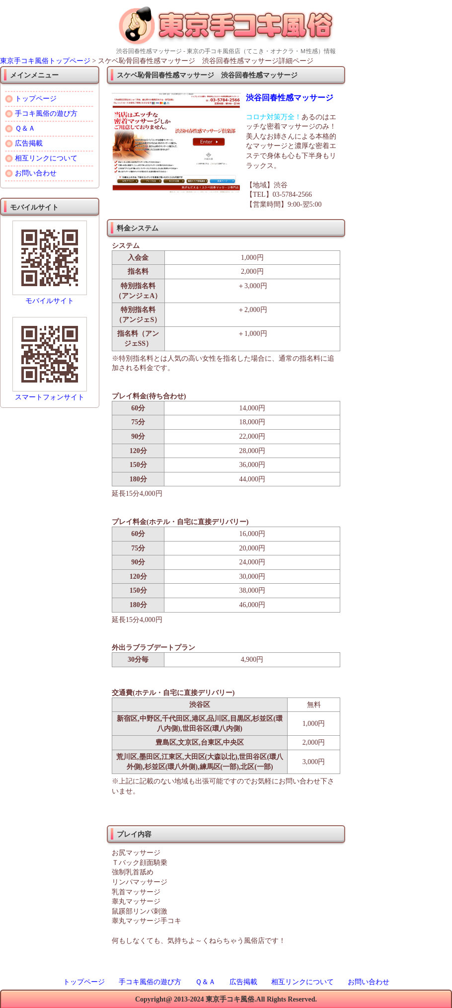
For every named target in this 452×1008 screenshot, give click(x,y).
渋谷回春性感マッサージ (289, 97)
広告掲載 (29, 143)
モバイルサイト (49, 301)
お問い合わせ (36, 173)
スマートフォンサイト (49, 397)
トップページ (36, 98)
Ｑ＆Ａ (25, 128)
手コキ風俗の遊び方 (46, 113)
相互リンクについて (46, 158)
